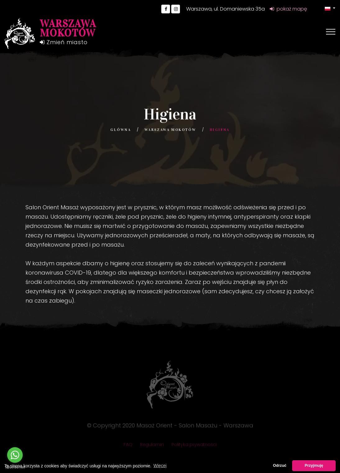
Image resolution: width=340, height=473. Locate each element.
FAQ (128, 446)
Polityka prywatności (194, 446)
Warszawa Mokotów (170, 130)
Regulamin (152, 446)
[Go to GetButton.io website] (15, 467)
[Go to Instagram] (175, 9)
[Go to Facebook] (165, 9)
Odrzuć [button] (279, 465)
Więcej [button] (160, 465)
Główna (120, 130)
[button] (330, 8)
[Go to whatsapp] (15, 455)
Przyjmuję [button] (314, 465)
